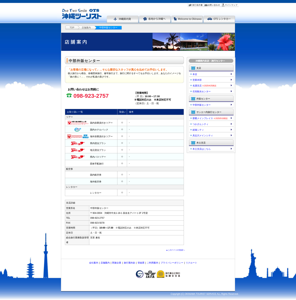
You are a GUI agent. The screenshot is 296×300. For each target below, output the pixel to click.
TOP (72, 27)
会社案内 (93, 262)
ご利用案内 (152, 262)
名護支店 (204, 85)
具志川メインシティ (203, 135)
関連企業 (116, 262)
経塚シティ (198, 130)
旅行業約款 (129, 262)
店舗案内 (86, 27)
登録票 (141, 262)
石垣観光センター (202, 91)
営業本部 (197, 80)
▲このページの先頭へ (175, 250)
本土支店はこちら (202, 149)
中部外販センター (202, 105)
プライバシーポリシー (172, 262)
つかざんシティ (200, 124)
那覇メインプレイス (210, 118)
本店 (195, 74)
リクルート (191, 262)
